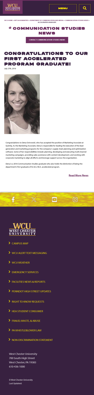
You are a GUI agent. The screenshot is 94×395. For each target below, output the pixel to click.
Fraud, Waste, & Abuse (26, 320)
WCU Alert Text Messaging (29, 253)
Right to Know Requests (28, 301)
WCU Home (8, 20)
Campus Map (20, 243)
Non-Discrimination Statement (32, 340)
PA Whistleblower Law (26, 330)
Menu (63, 8)
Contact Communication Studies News (47, 40)
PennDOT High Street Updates (31, 291)
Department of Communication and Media (46, 20)
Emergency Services (25, 272)
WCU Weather (21, 262)
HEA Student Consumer (27, 311)
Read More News (78, 175)
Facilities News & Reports (28, 281)
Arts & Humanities (21, 20)
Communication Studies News (76, 20)
